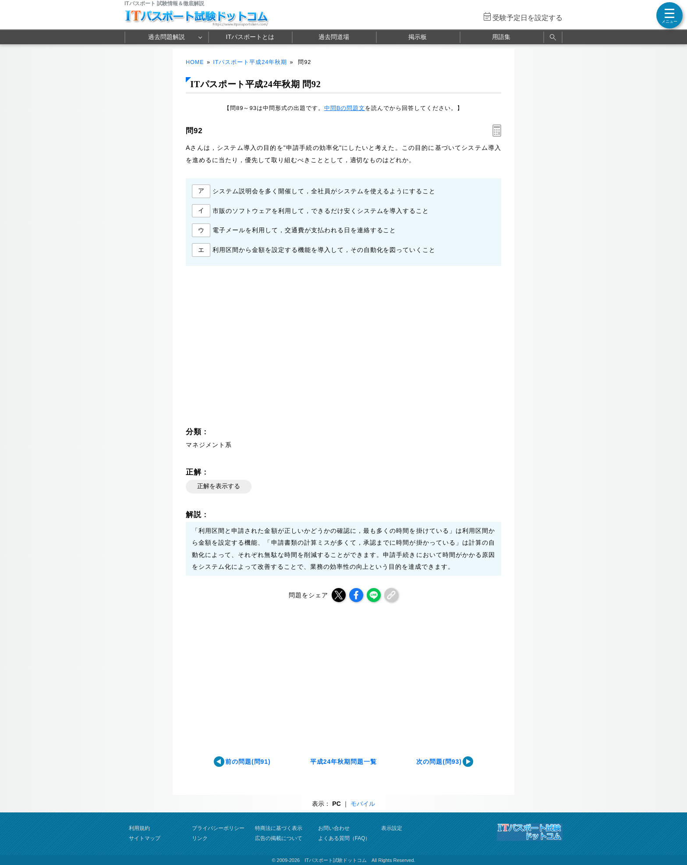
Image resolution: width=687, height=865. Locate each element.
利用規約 (139, 828)
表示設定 (391, 828)
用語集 (501, 36)
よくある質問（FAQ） (344, 838)
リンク (200, 838)
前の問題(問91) (248, 761)
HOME (195, 62)
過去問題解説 (166, 36)
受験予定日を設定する (527, 17)
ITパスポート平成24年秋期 (250, 62)
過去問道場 (334, 36)
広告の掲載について (278, 838)
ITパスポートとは (250, 36)
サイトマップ (144, 838)
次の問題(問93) (439, 761)
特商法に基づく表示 (278, 828)
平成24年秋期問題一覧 (343, 761)
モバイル (363, 803)
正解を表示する (218, 485)
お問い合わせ (334, 828)
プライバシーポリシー (218, 828)
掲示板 (417, 36)
